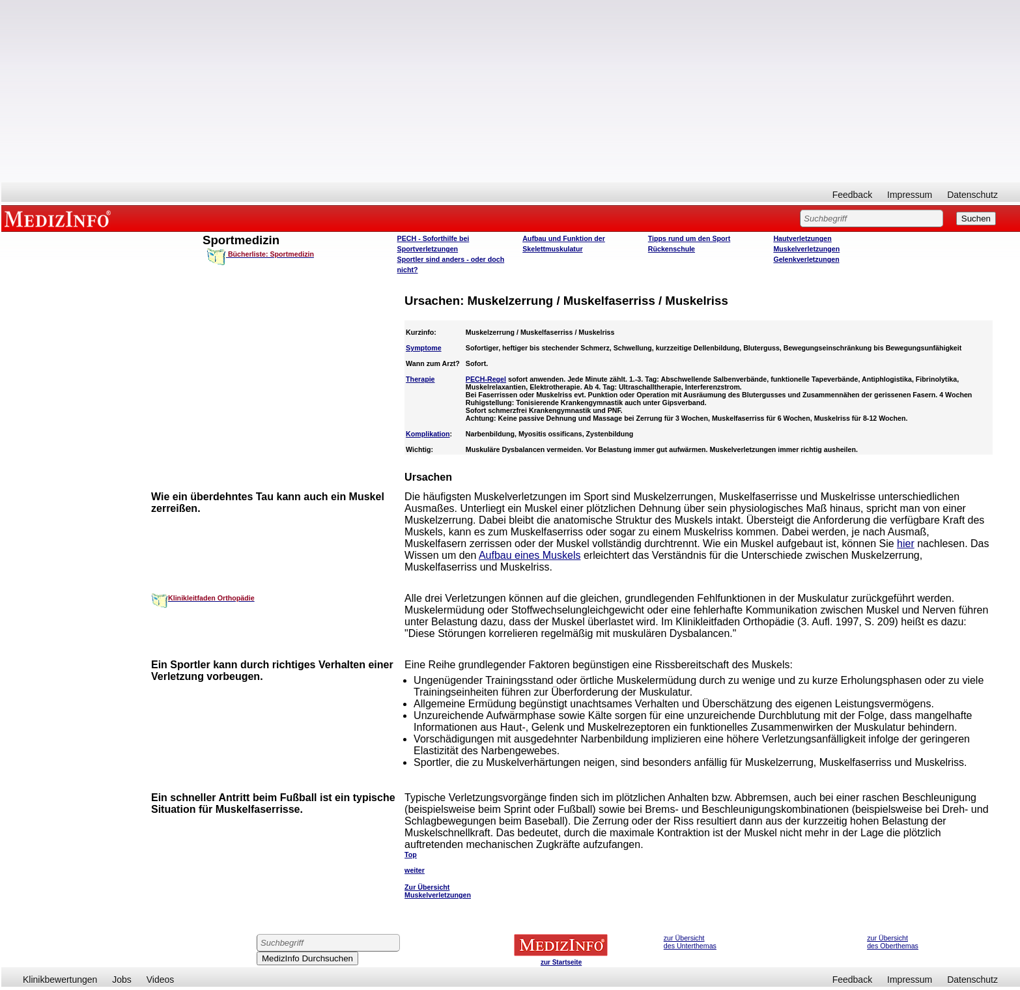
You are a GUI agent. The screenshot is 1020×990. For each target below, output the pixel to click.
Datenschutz (972, 195)
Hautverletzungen (802, 238)
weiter (414, 870)
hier (905, 543)
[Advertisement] (510, 91)
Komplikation (428, 434)
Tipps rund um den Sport (689, 238)
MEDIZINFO (60, 218)
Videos (161, 979)
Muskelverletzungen (806, 249)
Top (410, 854)
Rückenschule (671, 249)
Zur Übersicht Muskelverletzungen (437, 891)
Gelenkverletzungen (806, 259)
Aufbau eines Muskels (530, 555)
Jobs (122, 979)
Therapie (420, 379)
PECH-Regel (486, 379)
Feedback (852, 195)
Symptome (423, 348)
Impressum (909, 195)
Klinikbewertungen (60, 979)
